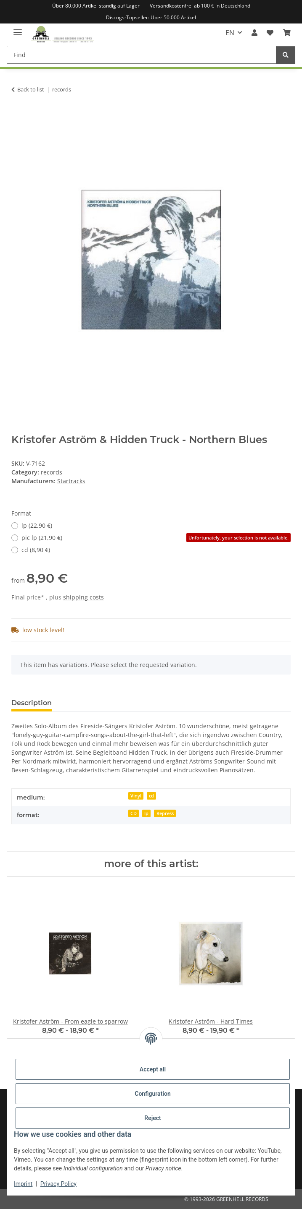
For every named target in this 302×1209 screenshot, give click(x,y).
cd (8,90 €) (35, 550)
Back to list (30, 89)
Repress (165, 813)
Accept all (153, 1069)
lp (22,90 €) (36, 525)
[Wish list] (270, 32)
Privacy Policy (58, 1183)
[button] (254, 32)
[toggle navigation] (17, 28)
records (51, 472)
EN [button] (229, 32)
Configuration (152, 1093)
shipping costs (83, 597)
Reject (152, 1118)
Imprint (23, 1183)
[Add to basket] (18, 115)
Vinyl (135, 796)
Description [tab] (31, 703)
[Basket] (286, 32)
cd (151, 796)
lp (146, 813)
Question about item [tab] (101, 703)
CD (133, 813)
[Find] (141, 55)
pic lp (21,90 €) (156, 537)
